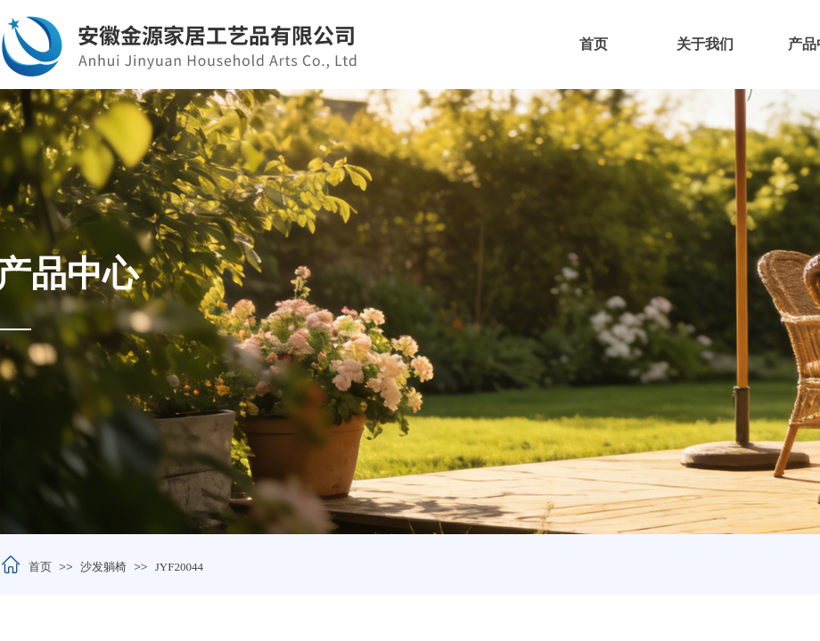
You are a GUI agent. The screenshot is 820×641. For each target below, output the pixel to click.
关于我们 (705, 44)
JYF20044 (179, 566)
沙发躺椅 (103, 566)
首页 (593, 44)
